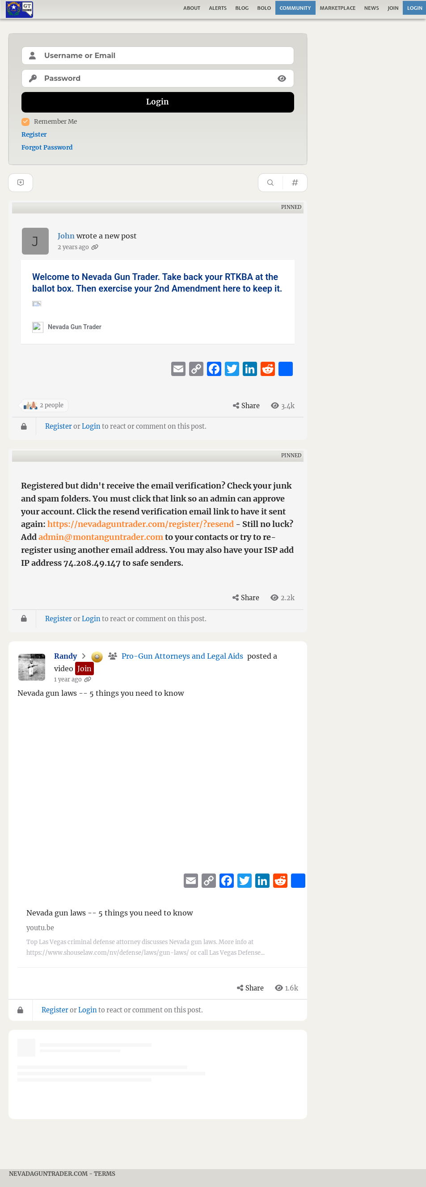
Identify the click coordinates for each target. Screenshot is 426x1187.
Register (33, 134)
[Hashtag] (295, 182)
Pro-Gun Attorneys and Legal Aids (182, 656)
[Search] (270, 182)
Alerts (218, 8)
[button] (84, 668)
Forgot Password (47, 147)
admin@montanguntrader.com (100, 537)
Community (295, 8)
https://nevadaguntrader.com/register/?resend (140, 524)
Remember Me (55, 121)
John (66, 235)
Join (393, 8)
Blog (242, 8)
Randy (65, 656)
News (371, 8)
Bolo (264, 8)
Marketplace (337, 8)
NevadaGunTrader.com (48, 1174)
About (191, 8)
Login (91, 426)
